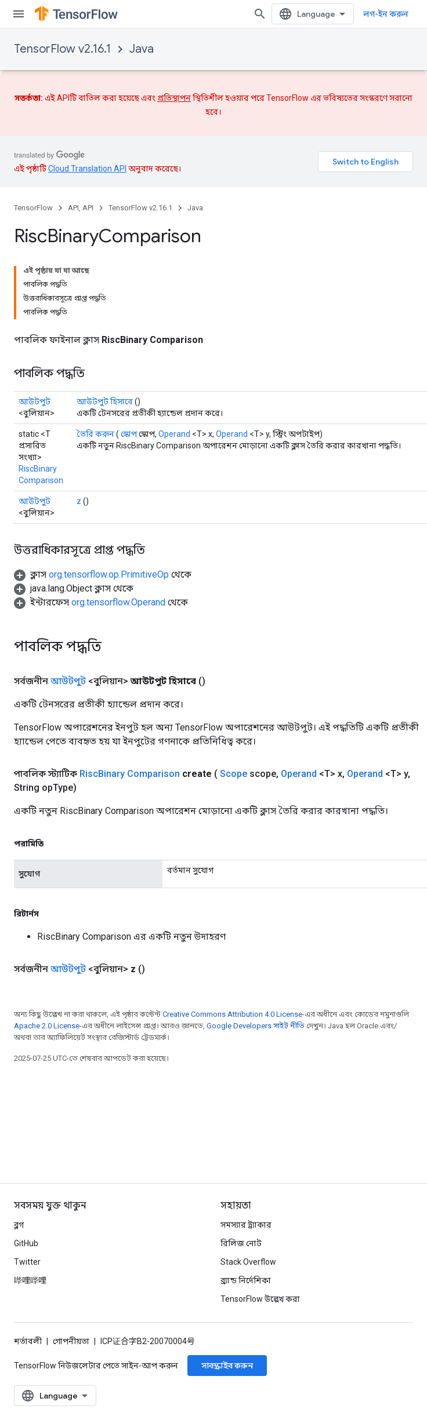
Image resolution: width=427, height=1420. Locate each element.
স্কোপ (129, 434)
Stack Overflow (248, 1261)
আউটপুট (34, 401)
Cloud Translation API (87, 168)
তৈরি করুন (95, 434)
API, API (80, 207)
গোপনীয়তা (71, 1341)
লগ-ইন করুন (385, 14)
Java (141, 49)
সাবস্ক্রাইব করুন (227, 1365)
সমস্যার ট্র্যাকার (246, 1224)
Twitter (27, 1261)
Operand (174, 434)
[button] (102, 574)
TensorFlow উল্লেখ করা (260, 1299)
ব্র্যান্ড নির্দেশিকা (245, 1280)
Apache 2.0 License (46, 1025)
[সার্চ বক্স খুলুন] (260, 14)
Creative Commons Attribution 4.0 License (232, 1014)
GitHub (26, 1243)
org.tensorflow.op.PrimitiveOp (109, 574)
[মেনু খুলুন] (18, 14)
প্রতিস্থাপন (174, 98)
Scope (233, 773)
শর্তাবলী (28, 1341)
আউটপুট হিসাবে (105, 401)
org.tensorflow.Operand (118, 602)
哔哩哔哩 (30, 1280)
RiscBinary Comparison (129, 773)
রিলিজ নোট (241, 1243)
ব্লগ (19, 1224)
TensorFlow (33, 207)
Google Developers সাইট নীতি (256, 1025)
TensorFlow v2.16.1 (62, 49)
